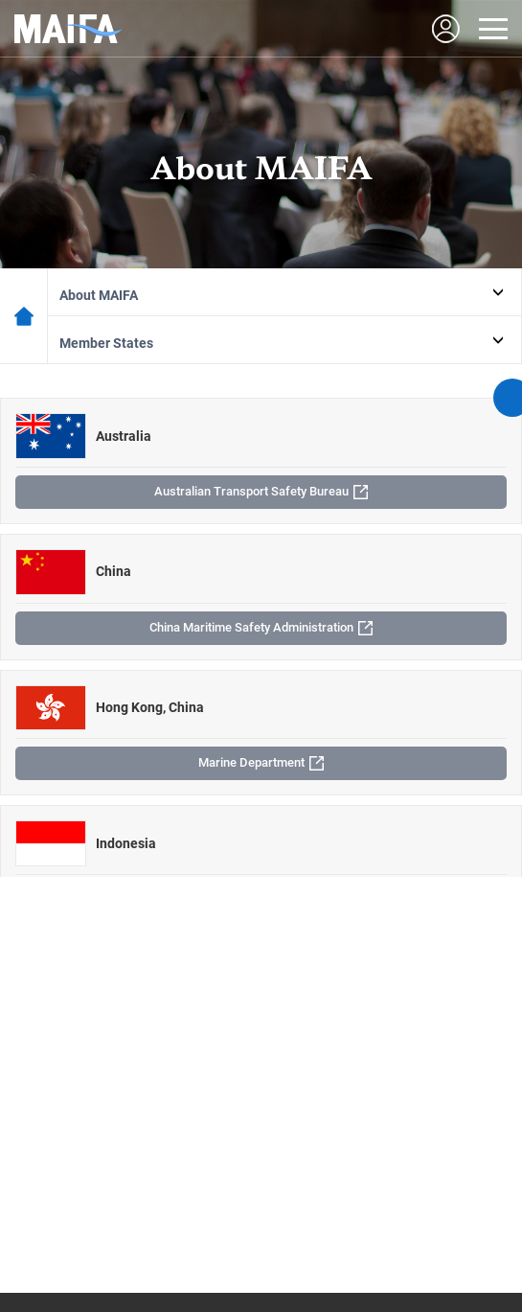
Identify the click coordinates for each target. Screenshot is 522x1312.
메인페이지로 (24, 316)
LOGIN (445, 28)
